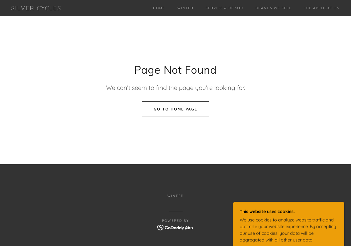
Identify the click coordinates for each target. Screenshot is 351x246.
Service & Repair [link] (224, 8)
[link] (36, 8)
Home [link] (159, 8)
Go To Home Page (175, 109)
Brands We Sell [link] (273, 8)
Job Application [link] (321, 8)
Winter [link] (185, 8)
